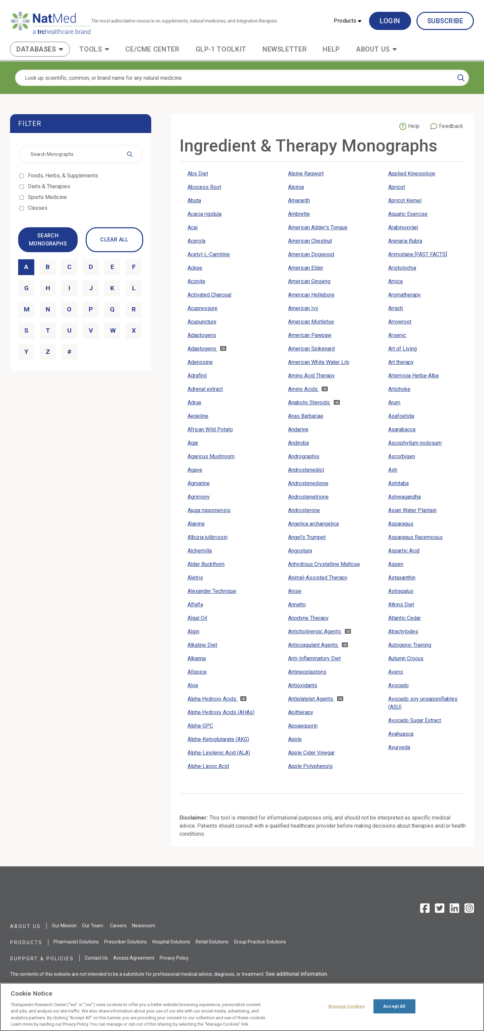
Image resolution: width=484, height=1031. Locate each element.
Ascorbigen (401, 456)
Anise (294, 591)
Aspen (395, 564)
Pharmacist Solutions (76, 941)
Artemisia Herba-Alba (413, 375)
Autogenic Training (409, 645)
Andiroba (298, 443)
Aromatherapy (404, 295)
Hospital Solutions (171, 941)
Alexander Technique (212, 591)
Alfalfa (195, 604)
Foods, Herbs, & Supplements (63, 175)
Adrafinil (197, 375)
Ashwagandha (404, 497)
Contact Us (96, 958)
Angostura (300, 550)
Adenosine (200, 362)
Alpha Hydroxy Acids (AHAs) (221, 712)
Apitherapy (300, 712)
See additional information (296, 974)
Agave (195, 470)
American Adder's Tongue (318, 227)
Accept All (394, 1006)
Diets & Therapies (49, 186)
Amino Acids (303, 389)
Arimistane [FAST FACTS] (417, 254)
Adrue (194, 402)
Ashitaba (398, 483)
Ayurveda (399, 747)
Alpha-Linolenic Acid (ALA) (219, 753)
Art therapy (401, 362)
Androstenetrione (308, 497)
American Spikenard (311, 348)
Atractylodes (403, 631)
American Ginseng (309, 281)
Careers (118, 925)
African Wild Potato (210, 429)
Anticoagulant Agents (313, 645)
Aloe (193, 685)
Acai (193, 227)
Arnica (395, 281)
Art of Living (402, 348)
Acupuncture (202, 322)
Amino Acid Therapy (311, 375)
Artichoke (399, 389)
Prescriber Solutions (125, 941)
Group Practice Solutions (260, 941)
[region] (242, 1007)
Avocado (398, 685)
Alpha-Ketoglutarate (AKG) (218, 739)
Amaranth (299, 200)
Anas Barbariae (305, 416)
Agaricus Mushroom (211, 456)
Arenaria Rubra (405, 241)
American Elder (305, 268)
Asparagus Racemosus (415, 537)
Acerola (196, 241)
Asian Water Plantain (412, 510)
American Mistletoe (311, 322)
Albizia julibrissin (208, 537)
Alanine (196, 524)
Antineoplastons (307, 672)
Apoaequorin (303, 726)
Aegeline (198, 416)
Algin (193, 631)
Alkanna (197, 658)
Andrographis (303, 456)
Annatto (297, 604)
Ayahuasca (400, 734)
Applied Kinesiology (412, 173)
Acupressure (202, 308)
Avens (395, 672)
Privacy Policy (174, 958)
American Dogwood (311, 254)
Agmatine (199, 483)
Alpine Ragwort (306, 173)
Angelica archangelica (313, 524)
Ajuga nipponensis (209, 510)
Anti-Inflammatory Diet (314, 658)
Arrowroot (399, 322)
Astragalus (400, 591)
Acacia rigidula (204, 214)
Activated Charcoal (209, 295)
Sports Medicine (48, 197)
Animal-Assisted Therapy (318, 577)
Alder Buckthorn (206, 564)
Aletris (195, 577)
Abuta (194, 200)
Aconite (196, 281)
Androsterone (304, 510)
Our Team (92, 925)
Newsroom (143, 925)
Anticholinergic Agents (315, 631)
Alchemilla (200, 550)
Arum (394, 402)
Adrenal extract (205, 389)
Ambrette (299, 214)
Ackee (195, 268)
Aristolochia (402, 268)
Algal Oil (197, 618)
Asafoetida (401, 416)
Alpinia (296, 187)
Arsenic (397, 335)
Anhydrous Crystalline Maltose (324, 564)
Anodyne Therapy (308, 618)
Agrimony (199, 497)
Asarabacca (401, 429)
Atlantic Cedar (404, 618)
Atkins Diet (401, 604)
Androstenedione (308, 483)
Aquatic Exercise (408, 214)
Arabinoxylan (403, 227)
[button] (347, 21)
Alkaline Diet (202, 645)
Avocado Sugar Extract (414, 720)
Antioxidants (302, 685)
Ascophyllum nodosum (415, 443)
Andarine (298, 429)
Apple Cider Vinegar (311, 753)
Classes (38, 208)
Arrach (395, 308)
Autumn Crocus (406, 658)
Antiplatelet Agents (311, 699)
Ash (392, 470)
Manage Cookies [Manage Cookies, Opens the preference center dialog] (346, 1006)
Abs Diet (198, 173)
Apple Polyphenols (310, 766)
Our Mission (64, 925)
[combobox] (80, 154)
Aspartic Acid (403, 550)
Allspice (197, 672)
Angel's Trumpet (307, 537)
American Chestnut (310, 241)
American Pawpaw (309, 335)
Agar (193, 443)
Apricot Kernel (404, 200)
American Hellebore (311, 295)
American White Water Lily (319, 362)
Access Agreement (133, 958)
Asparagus (400, 524)
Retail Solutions (212, 941)
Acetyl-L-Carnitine (209, 254)
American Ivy (303, 308)
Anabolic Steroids (309, 402)
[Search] (461, 78)
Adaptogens (202, 335)
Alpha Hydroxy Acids (213, 699)
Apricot (396, 187)
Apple (295, 739)
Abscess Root (204, 187)
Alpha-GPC (200, 726)
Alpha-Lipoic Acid (208, 766)
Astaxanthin (401, 577)
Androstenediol (306, 470)
